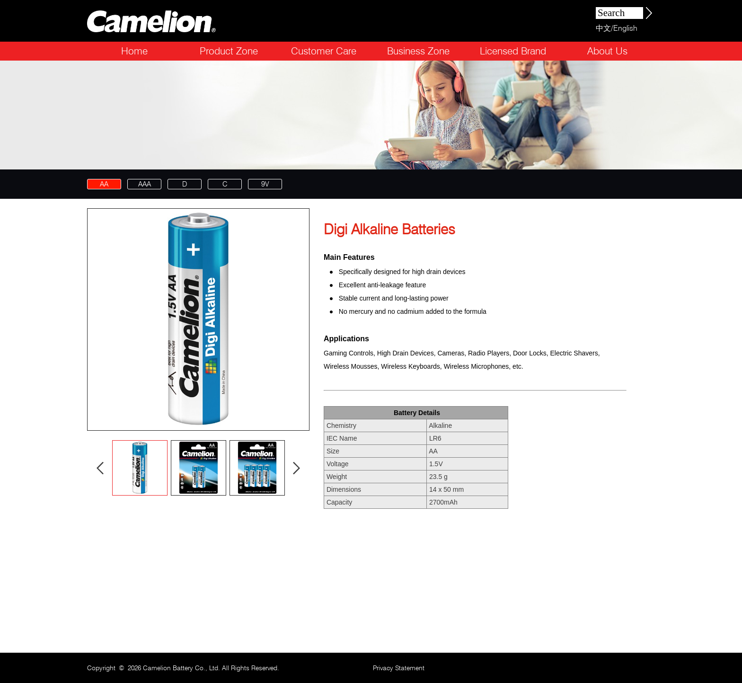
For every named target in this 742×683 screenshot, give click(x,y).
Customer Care (323, 51)
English (625, 28)
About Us (607, 51)
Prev (100, 468)
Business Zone (418, 51)
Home (134, 51)
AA (104, 184)
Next (297, 468)
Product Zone (229, 51)
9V (265, 184)
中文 (603, 28)
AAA (144, 184)
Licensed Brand (513, 51)
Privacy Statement (398, 668)
